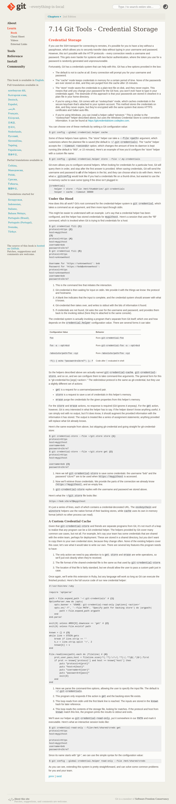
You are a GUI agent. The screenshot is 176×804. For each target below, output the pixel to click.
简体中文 (12, 154)
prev (51, 775)
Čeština (12, 165)
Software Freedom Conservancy (152, 798)
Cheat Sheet (18, 36)
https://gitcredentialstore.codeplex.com (108, 120)
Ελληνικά (13, 118)
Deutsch (12, 99)
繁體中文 (12, 188)
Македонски (15, 170)
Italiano (12, 209)
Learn (11, 28)
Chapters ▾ (54, 16)
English (39, 80)
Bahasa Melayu (16, 213)
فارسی (11, 109)
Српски (12, 179)
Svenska (13, 227)
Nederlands (14, 131)
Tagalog (12, 145)
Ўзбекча (13, 184)
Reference (15, 56)
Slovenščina (15, 141)
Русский (13, 136)
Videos (14, 40)
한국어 (11, 127)
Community (16, 66)
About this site (21, 798)
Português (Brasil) (18, 218)
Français (13, 113)
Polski (11, 175)
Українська (14, 150)
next (59, 775)
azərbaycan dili (16, 90)
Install (12, 61)
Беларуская (15, 200)
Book (14, 33)
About (11, 23)
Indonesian (14, 204)
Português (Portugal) (20, 222)
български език (17, 95)
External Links (19, 44)
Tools (11, 51)
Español (12, 104)
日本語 (11, 122)
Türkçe (12, 231)
